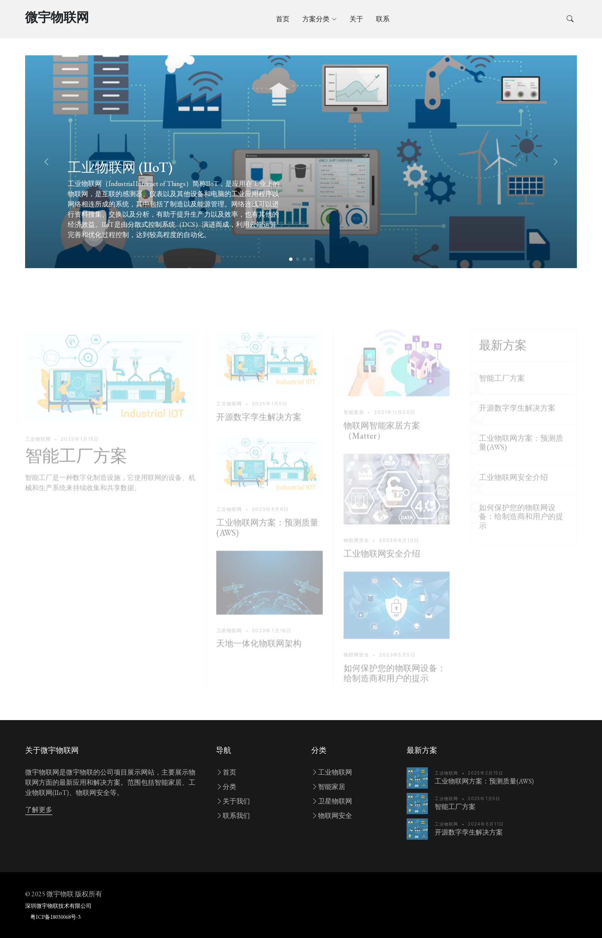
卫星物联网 (331, 801)
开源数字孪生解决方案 (258, 429)
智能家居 (328, 786)
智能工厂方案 (76, 467)
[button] (555, 161)
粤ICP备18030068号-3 (55, 917)
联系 (383, 18)
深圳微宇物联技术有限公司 (58, 905)
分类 (226, 786)
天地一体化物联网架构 (258, 655)
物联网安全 (331, 815)
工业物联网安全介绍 (382, 565)
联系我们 (233, 815)
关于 (356, 18)
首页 (283, 18)
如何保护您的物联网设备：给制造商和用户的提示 (395, 685)
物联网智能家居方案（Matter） (382, 442)
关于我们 (233, 801)
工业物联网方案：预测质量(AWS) (267, 539)
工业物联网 (331, 772)
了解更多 (38, 809)
